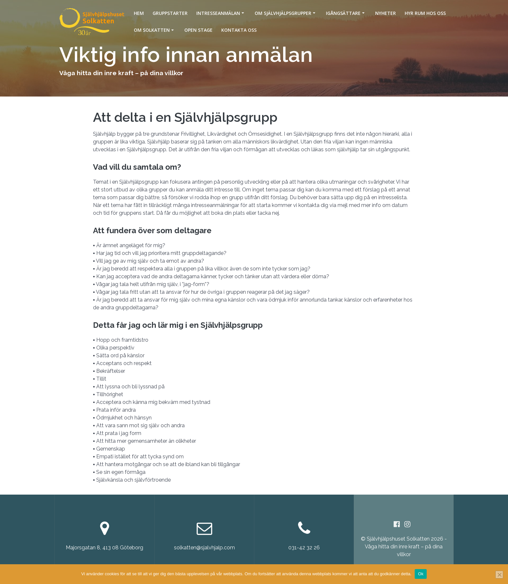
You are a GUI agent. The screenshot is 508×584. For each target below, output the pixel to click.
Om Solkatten (152, 30)
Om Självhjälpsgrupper (283, 13)
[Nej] (499, 574)
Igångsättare (343, 13)
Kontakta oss (239, 30)
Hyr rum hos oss (425, 13)
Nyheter (385, 13)
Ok (420, 573)
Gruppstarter (170, 13)
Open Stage (198, 30)
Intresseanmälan (218, 13)
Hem (139, 13)
